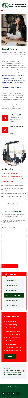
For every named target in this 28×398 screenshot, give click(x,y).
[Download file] (23, 371)
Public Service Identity (12, 334)
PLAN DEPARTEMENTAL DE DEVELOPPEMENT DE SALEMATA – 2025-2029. (13, 372)
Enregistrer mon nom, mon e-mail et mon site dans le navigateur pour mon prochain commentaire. (14, 221)
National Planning (10, 321)
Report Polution (10, 341)
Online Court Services (12, 328)
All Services (10, 356)
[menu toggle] (2, 10)
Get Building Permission (12, 347)
